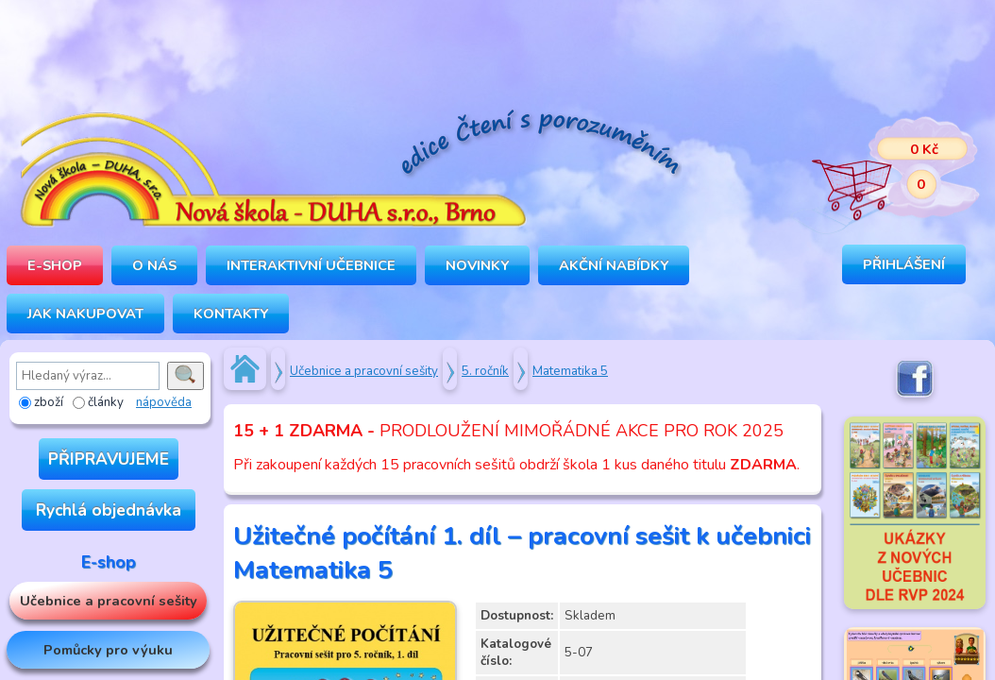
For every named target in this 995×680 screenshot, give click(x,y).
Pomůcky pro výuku (108, 649)
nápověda (164, 402)
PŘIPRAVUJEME (108, 459)
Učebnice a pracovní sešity (108, 600)
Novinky (477, 265)
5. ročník (485, 371)
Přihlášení (904, 264)
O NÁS (154, 265)
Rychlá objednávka (108, 510)
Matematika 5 (570, 371)
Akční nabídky (613, 265)
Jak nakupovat (85, 313)
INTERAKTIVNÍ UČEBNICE (311, 265)
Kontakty (231, 313)
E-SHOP (54, 265)
